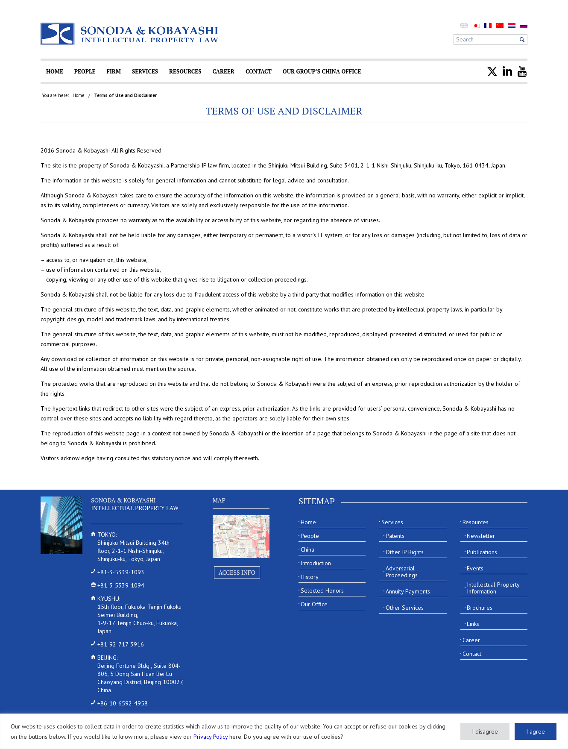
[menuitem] (476, 25)
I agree (535, 731)
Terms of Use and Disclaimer (283, 110)
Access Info (237, 572)
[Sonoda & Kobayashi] (130, 34)
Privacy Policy (210, 736)
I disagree (485, 731)
